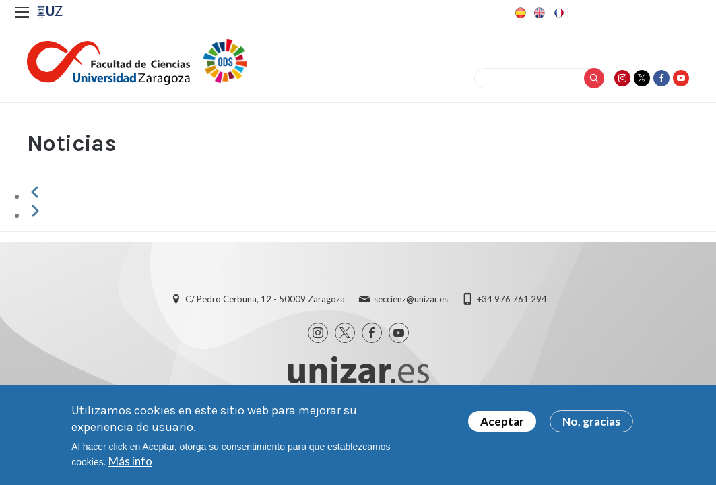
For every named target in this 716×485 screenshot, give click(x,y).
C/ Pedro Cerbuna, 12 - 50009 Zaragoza (265, 299)
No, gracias (591, 421)
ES (519, 12)
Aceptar (502, 421)
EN (538, 12)
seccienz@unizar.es (411, 299)
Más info (130, 461)
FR (557, 12)
